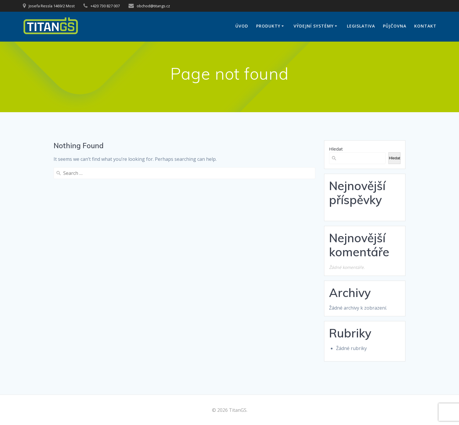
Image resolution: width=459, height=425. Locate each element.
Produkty (268, 26)
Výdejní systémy (314, 26)
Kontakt (425, 26)
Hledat (336, 149)
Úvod (241, 26)
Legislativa (361, 26)
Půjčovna (394, 26)
